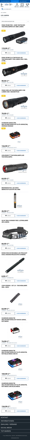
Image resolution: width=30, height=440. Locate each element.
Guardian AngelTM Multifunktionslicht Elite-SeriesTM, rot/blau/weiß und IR (14, 352)
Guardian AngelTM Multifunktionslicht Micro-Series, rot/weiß (14, 319)
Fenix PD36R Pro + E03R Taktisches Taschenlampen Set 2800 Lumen (13, 26)
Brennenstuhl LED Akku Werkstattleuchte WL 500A (11, 188)
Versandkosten (15, 438)
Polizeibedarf (14, 1)
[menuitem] (2, 5)
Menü (2, 5)
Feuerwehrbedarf (5, 1)
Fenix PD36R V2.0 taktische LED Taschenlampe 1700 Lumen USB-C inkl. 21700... (15, 59)
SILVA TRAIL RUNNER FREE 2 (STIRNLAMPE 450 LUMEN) (15, 221)
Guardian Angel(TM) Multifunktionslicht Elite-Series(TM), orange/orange (15, 124)
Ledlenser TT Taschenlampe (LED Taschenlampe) (13, 156)
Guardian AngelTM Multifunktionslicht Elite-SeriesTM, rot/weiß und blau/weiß (14, 384)
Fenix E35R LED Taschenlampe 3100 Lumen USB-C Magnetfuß (13, 91)
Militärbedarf (23, 1)
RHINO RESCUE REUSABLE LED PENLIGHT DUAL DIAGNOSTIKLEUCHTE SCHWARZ (14, 253)
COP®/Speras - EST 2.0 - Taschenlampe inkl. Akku (14, 286)
